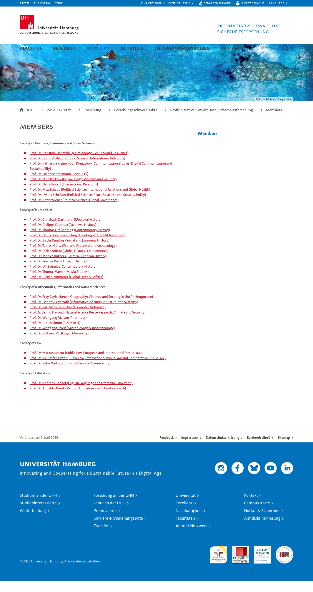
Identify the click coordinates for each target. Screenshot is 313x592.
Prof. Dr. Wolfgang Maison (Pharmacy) (58, 328)
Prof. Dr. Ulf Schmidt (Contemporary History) (63, 277)
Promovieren (105, 521)
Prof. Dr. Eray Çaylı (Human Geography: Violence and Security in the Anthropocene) (91, 307)
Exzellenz (184, 514)
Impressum (189, 448)
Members (98, 47)
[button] (167, 3)
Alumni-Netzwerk (192, 537)
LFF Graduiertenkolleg (182, 47)
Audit (236, 559)
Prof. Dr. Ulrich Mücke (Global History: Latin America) (69, 262)
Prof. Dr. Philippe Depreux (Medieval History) (63, 235)
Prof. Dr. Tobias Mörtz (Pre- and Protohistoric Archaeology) (73, 256)
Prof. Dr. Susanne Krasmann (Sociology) (59, 185)
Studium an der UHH (38, 506)
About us (31, 47)
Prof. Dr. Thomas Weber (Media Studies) (59, 282)
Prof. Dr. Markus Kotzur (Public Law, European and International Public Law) (86, 364)
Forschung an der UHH (114, 506)
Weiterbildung (33, 521)
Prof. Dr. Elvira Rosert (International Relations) (64, 195)
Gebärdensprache (217, 3)
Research (64, 47)
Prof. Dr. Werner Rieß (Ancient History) (58, 272)
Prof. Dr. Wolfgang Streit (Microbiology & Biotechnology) (72, 339)
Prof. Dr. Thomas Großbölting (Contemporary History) (70, 241)
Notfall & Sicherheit (262, 521)
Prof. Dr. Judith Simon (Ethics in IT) (55, 334)
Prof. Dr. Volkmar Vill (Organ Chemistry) (59, 344)
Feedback (167, 448)
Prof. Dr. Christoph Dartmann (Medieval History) (66, 230)
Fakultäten (185, 529)
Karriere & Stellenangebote (118, 529)
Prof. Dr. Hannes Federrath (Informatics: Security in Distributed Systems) (84, 313)
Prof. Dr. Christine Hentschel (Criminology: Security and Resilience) (79, 164)
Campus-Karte (257, 514)
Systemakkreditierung (284, 559)
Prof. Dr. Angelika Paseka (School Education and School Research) (78, 399)
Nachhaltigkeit (189, 521)
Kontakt (251, 506)
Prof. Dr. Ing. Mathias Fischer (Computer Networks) (68, 318)
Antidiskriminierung (262, 529)
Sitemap (284, 448)
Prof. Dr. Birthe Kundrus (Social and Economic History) (69, 251)
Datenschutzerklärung (222, 448)
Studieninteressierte (38, 514)
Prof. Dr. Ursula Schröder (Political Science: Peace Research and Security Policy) (88, 205)
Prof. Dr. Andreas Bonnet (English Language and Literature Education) (81, 394)
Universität (186, 506)
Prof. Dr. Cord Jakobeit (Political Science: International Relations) (77, 169)
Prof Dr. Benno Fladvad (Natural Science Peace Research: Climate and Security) (87, 323)
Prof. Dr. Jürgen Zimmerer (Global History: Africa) (66, 288)
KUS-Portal (42, 3)
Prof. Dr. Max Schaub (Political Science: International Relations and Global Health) (90, 200)
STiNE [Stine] (59, 3)
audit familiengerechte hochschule (218, 564)
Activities (131, 47)
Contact (230, 47)
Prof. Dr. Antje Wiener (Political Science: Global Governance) (74, 211)
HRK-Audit (261, 559)
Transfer (101, 537)
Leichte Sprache (252, 3)
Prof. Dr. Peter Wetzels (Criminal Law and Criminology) (70, 374)
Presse (24, 3)
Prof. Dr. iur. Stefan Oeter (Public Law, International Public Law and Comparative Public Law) (98, 369)
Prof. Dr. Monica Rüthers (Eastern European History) (68, 267)
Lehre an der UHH (109, 514)
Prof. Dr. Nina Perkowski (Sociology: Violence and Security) (73, 190)
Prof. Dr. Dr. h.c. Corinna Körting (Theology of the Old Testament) (78, 246)
